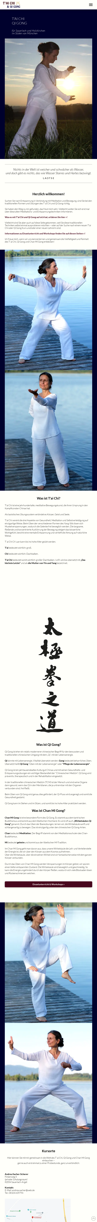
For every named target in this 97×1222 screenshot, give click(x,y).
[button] (91, 5)
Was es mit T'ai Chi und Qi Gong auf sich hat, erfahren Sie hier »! (36, 217)
